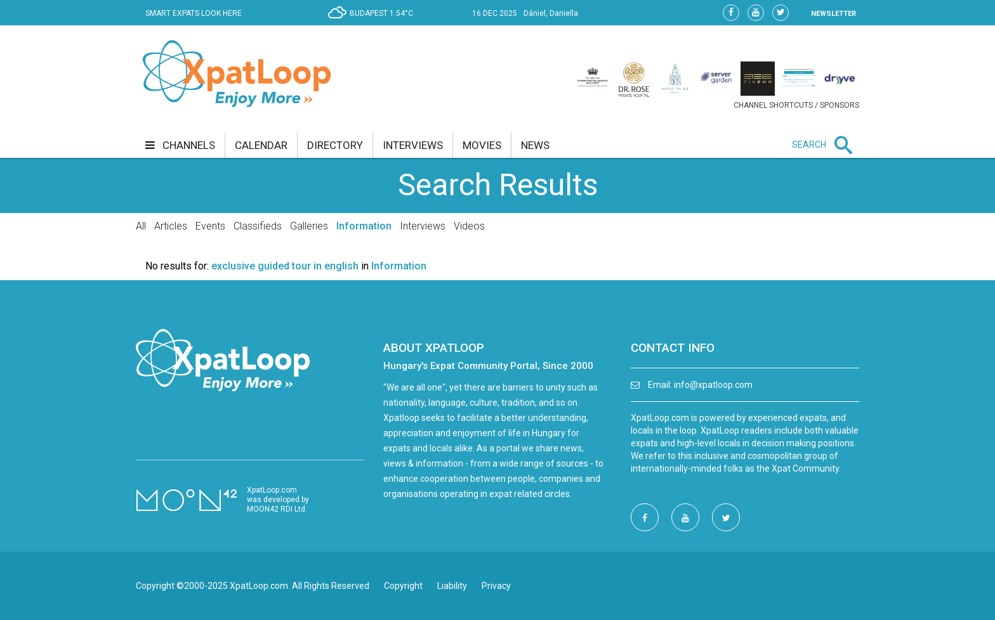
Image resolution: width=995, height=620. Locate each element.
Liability (452, 586)
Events (210, 226)
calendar (261, 145)
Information (364, 226)
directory (335, 145)
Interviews (422, 226)
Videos (469, 226)
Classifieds (258, 226)
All (141, 226)
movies (482, 145)
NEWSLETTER (833, 14)
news (535, 145)
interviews (413, 145)
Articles (170, 226)
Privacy (496, 586)
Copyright (403, 586)
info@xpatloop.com (713, 385)
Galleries (309, 226)
